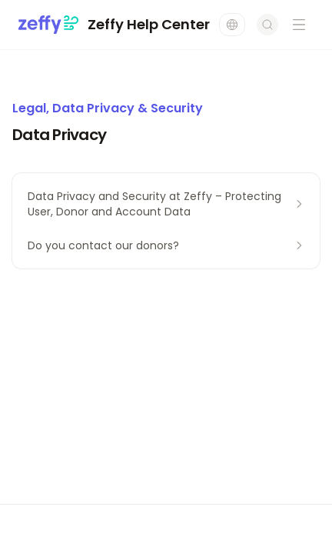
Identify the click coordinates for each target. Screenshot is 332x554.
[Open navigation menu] (299, 24)
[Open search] (267, 24)
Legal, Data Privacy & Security (107, 108)
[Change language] (232, 24)
